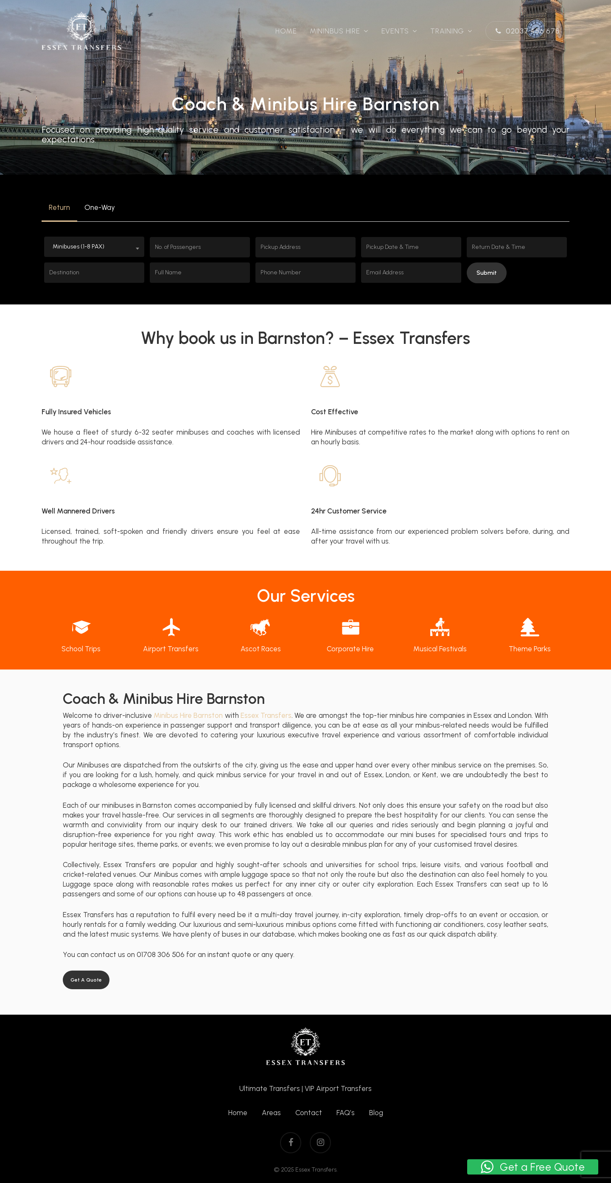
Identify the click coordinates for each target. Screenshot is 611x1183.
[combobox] (94, 247)
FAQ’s (345, 1112)
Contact (308, 1112)
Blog (376, 1112)
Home (237, 1112)
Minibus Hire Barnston (188, 715)
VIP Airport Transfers (338, 1088)
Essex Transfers (266, 715)
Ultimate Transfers (269, 1088)
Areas (271, 1112)
